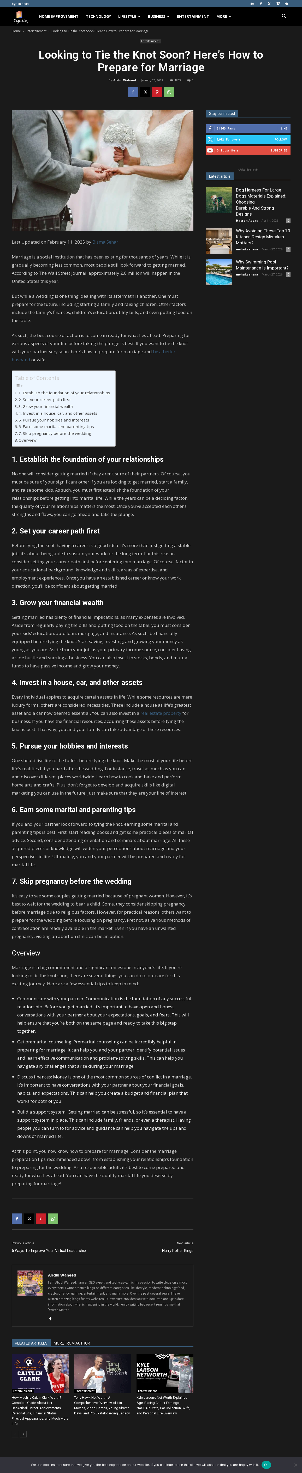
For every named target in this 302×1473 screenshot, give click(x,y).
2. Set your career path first (45, 399)
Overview (28, 440)
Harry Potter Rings (177, 1250)
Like (284, 128)
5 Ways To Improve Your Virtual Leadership (49, 1250)
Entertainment (193, 16)
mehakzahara (247, 249)
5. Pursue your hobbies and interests (54, 420)
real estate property (160, 713)
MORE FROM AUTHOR (72, 1343)
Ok (266, 1465)
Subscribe (279, 150)
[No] (295, 1465)
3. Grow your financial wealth (46, 406)
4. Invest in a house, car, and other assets (58, 413)
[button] (284, 16)
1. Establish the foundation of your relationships (64, 392)
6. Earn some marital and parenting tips (56, 426)
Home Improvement (59, 16)
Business (158, 16)
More (223, 16)
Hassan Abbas (247, 220)
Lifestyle (129, 16)
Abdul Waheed (124, 80)
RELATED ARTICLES (31, 1343)
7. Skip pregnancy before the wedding (55, 433)
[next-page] (23, 1434)
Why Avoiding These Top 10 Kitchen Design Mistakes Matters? (263, 236)
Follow (281, 139)
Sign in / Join (20, 3)
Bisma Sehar (105, 242)
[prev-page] (15, 1434)
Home (16, 31)
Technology (98, 16)
